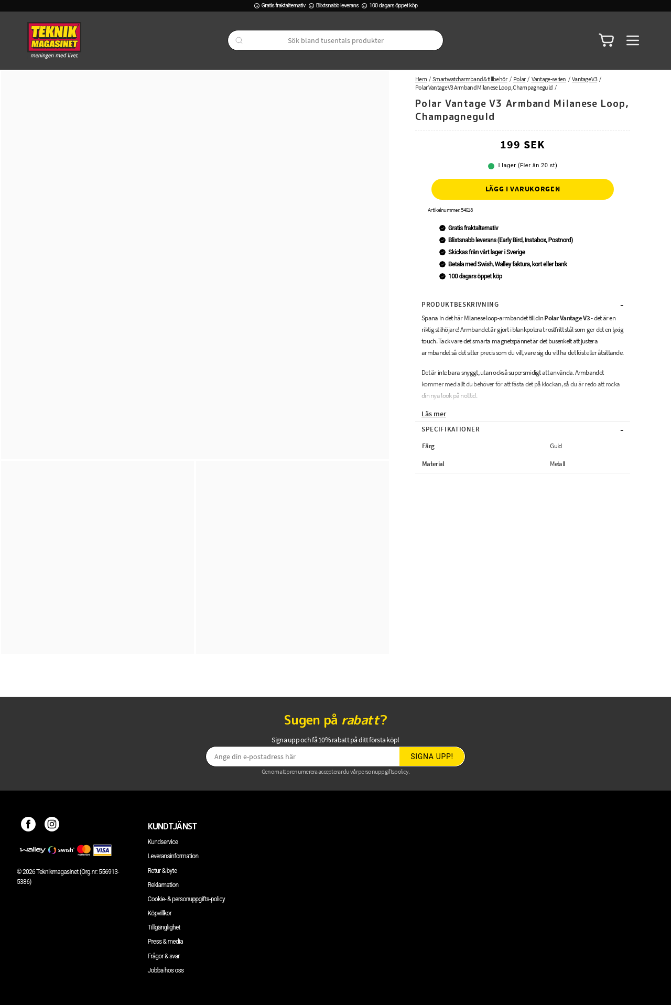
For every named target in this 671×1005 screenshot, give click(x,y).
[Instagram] (52, 826)
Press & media (165, 941)
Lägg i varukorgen (522, 188)
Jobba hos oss (166, 970)
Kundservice (163, 842)
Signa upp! (431, 756)
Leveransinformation (173, 856)
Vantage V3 (584, 79)
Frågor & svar (164, 956)
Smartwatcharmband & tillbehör (469, 79)
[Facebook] (28, 826)
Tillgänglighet (164, 927)
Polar (519, 79)
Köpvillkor (159, 913)
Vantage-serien (549, 79)
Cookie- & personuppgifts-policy (186, 899)
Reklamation (163, 885)
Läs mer (433, 413)
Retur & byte (162, 870)
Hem (421, 79)
